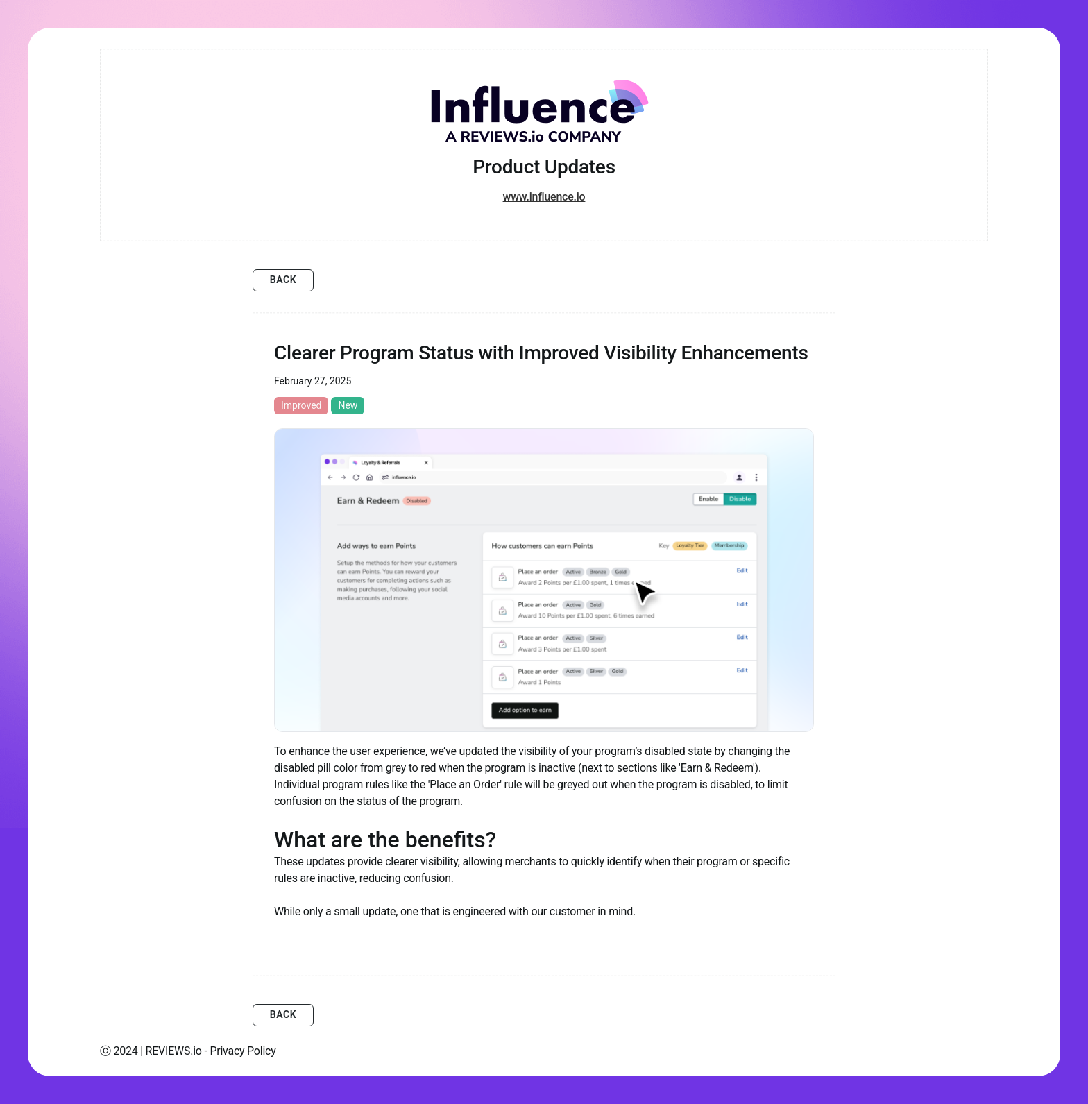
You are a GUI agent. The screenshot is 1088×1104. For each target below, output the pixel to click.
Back (283, 279)
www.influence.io (544, 196)
